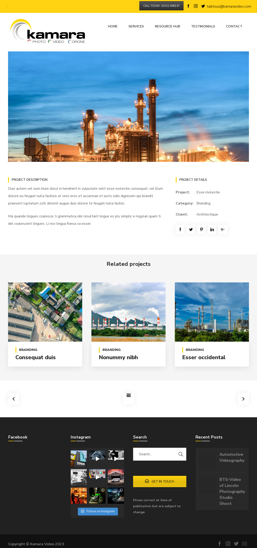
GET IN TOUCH (159, 481)
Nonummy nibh (118, 357)
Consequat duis (35, 357)
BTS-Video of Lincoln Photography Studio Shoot (232, 491)
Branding (203, 203)
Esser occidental (203, 357)
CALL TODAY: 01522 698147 (161, 6)
